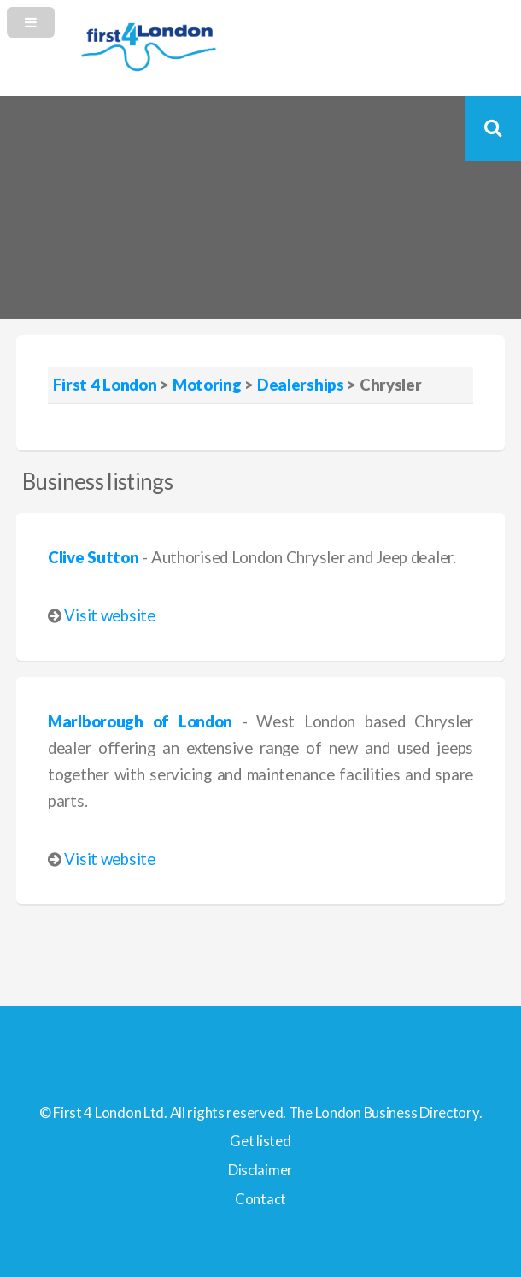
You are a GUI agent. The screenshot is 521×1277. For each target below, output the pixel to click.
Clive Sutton (93, 557)
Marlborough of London (140, 721)
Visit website (109, 615)
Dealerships (300, 384)
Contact (260, 1199)
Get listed (260, 1141)
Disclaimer (260, 1170)
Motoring (207, 384)
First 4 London (105, 384)
